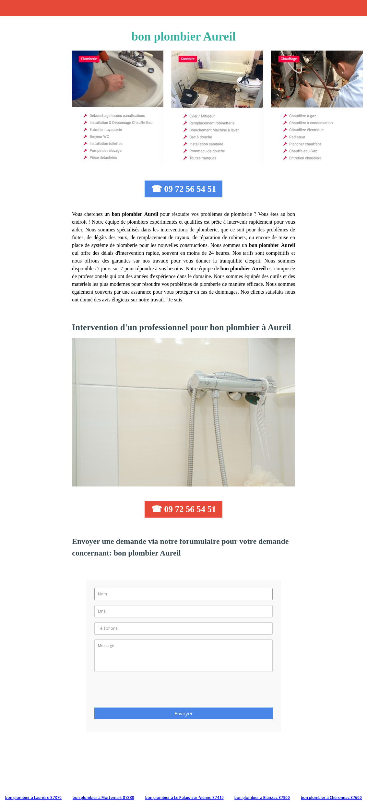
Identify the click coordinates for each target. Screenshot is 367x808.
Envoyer (183, 713)
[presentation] (143, 691)
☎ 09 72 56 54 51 (183, 189)
